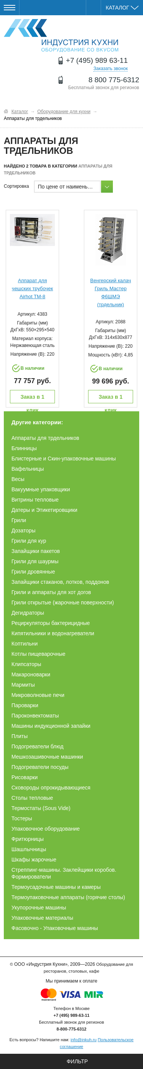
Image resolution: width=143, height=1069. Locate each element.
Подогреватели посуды (40, 767)
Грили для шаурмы (34, 561)
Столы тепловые (32, 798)
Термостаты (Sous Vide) (41, 808)
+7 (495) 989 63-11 (97, 60)
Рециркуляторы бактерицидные (50, 623)
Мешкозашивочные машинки (47, 757)
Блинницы (24, 448)
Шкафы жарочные (33, 859)
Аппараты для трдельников (45, 438)
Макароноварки (30, 674)
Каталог (122, 8)
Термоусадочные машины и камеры (56, 887)
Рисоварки (24, 777)
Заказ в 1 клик (33, 398)
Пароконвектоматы (35, 716)
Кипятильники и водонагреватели (52, 633)
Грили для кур (28, 541)
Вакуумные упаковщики (40, 489)
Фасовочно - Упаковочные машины (54, 928)
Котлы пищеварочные (38, 654)
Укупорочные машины (38, 907)
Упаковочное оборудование (45, 829)
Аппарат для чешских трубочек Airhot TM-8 (32, 288)
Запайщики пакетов (35, 551)
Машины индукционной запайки (50, 726)
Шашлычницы (28, 849)
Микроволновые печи (37, 695)
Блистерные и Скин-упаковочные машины (63, 458)
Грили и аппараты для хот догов (51, 592)
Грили (18, 520)
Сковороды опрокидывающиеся (50, 788)
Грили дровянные (33, 572)
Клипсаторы (26, 664)
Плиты (19, 736)
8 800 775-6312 (113, 80)
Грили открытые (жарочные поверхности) (62, 602)
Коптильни (24, 644)
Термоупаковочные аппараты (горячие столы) (68, 897)
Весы (17, 479)
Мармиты (23, 685)
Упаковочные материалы (42, 918)
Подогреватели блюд (37, 746)
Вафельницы (27, 469)
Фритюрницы (27, 839)
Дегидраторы (27, 613)
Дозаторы (23, 530)
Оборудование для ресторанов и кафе (61, 35)
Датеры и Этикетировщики (44, 510)
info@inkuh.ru (83, 1039)
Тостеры (21, 818)
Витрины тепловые (35, 500)
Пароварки (24, 705)
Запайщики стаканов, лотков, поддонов (60, 582)
